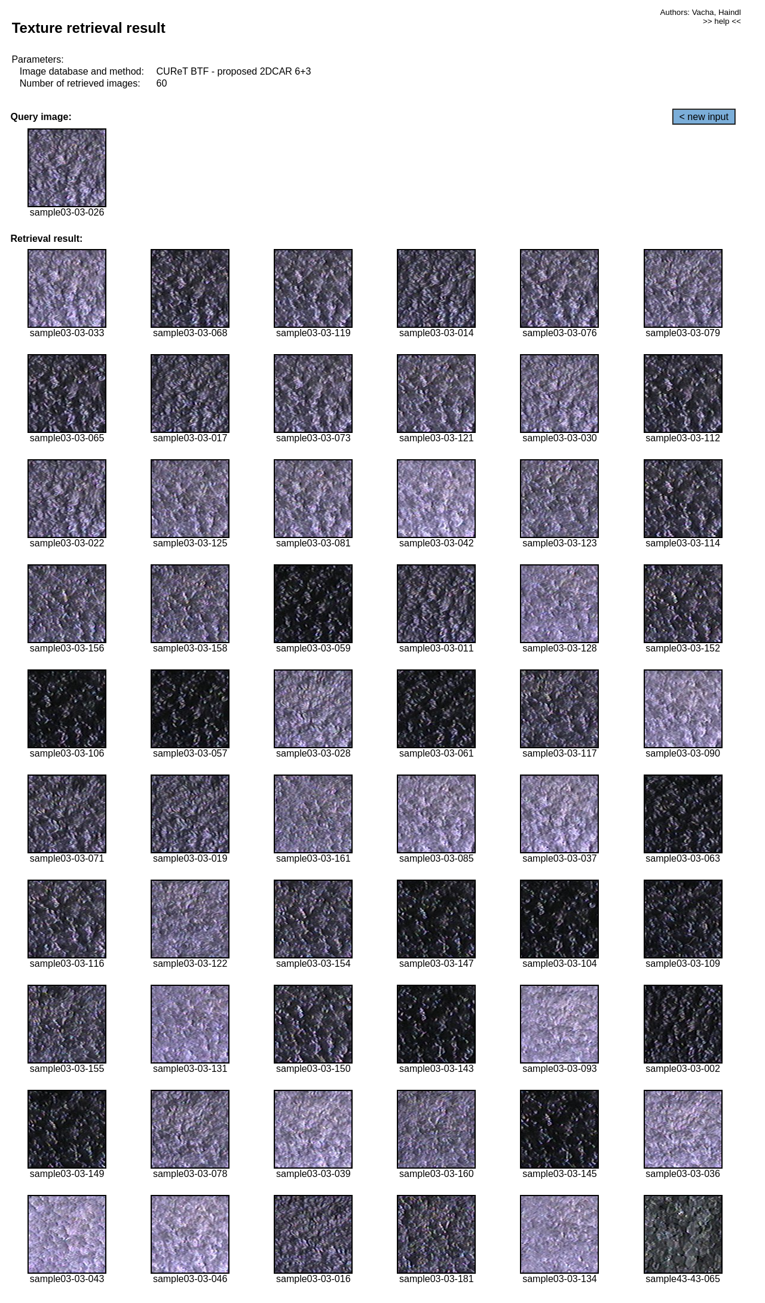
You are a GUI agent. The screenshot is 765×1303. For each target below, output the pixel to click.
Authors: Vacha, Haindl (700, 12)
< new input (704, 117)
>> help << (722, 21)
